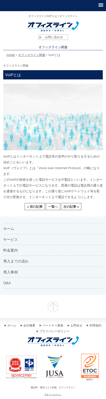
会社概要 (28, 325)
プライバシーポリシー (53, 331)
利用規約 (94, 325)
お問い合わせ (51, 37)
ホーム (10, 325)
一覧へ (53, 206)
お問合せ (75, 325)
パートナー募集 (51, 325)
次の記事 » (71, 206)
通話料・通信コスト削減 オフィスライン (53, 387)
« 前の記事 (35, 206)
